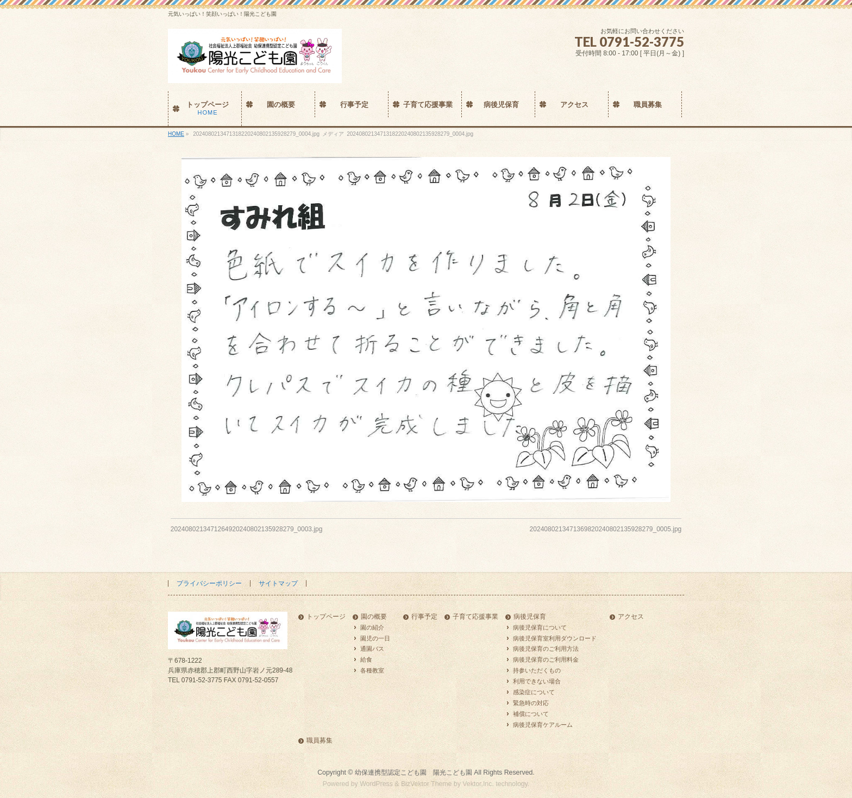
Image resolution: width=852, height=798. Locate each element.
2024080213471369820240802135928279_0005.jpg (606, 529)
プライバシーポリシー (209, 583)
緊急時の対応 (531, 703)
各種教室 (372, 670)
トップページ (326, 616)
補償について (531, 714)
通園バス (372, 648)
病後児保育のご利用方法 (546, 648)
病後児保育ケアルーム (543, 724)
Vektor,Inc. (478, 784)
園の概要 (374, 616)
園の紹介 (372, 627)
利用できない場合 (537, 681)
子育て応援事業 (475, 616)
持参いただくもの (537, 670)
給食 (366, 659)
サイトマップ (278, 583)
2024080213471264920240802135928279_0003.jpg (247, 529)
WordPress (376, 784)
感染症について (534, 692)
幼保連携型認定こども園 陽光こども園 (413, 772)
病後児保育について (540, 627)
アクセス (631, 616)
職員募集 (319, 740)
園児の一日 (375, 638)
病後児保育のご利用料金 (546, 659)
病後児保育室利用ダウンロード (555, 638)
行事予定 (424, 616)
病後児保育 (529, 616)
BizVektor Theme (426, 784)
